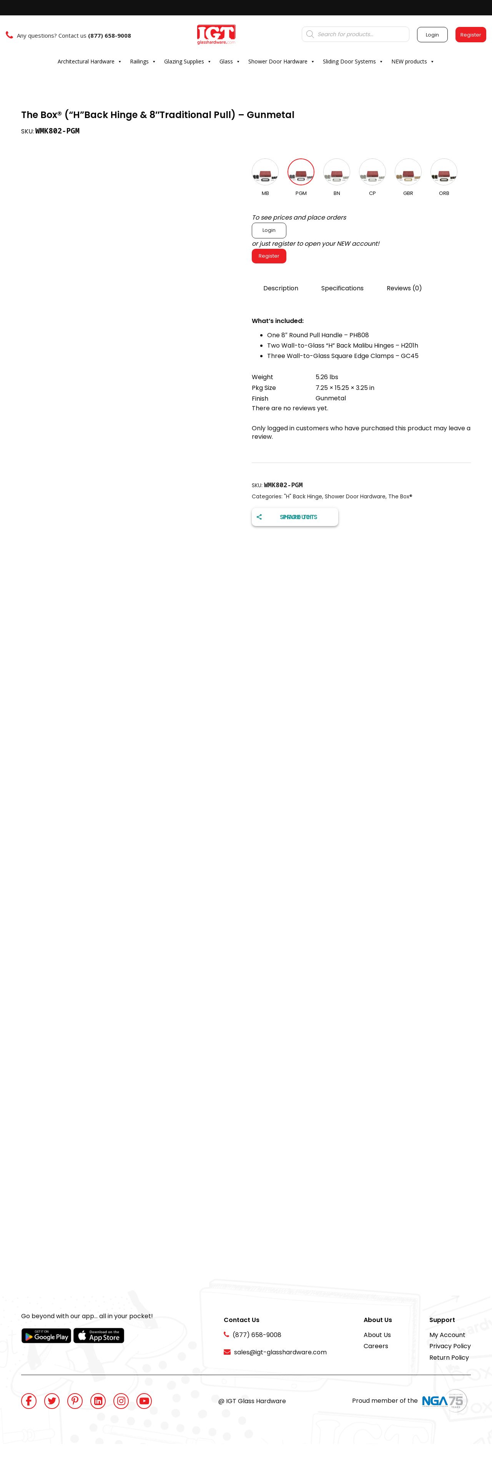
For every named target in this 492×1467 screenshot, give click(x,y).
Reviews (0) (404, 288)
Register (269, 256)
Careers (376, 1346)
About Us (377, 1334)
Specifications (342, 288)
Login (269, 230)
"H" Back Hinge (303, 496)
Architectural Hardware (90, 61)
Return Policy (449, 1357)
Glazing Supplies (188, 61)
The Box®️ (400, 496)
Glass (230, 61)
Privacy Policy (450, 1346)
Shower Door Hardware (281, 61)
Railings (143, 61)
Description (280, 288)
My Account (447, 1334)
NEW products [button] (413, 61)
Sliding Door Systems (353, 61)
